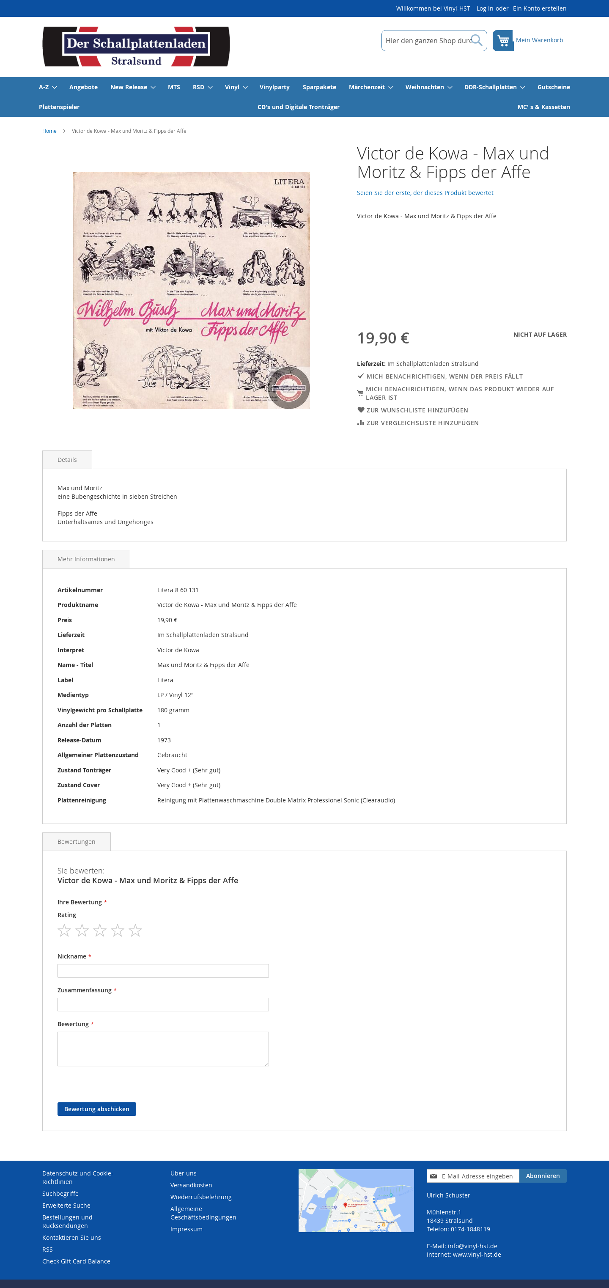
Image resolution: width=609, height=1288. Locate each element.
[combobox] (428, 40)
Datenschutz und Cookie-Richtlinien (77, 1177)
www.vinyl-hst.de (477, 1254)
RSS (47, 1249)
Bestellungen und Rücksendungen (67, 1221)
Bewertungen (77, 842)
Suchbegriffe (60, 1193)
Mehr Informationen (86, 559)
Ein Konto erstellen (540, 8)
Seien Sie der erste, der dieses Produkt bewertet (425, 193)
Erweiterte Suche (66, 1205)
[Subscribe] (543, 1176)
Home (49, 130)
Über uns (183, 1173)
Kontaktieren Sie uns (71, 1237)
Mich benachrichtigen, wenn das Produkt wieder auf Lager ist (460, 393)
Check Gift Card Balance (76, 1261)
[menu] (304, 97)
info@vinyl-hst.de (472, 1246)
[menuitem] (47, 87)
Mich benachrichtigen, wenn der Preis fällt (445, 376)
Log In (485, 8)
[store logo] (136, 46)
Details (67, 460)
